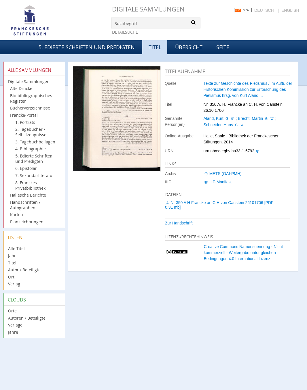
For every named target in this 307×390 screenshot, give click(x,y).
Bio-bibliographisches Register (31, 98)
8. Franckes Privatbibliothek (30, 185)
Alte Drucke (21, 88)
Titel (12, 263)
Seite (222, 47)
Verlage (15, 325)
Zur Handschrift (179, 223)
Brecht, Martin (250, 118)
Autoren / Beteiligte (27, 318)
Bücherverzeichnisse (30, 108)
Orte (12, 311)
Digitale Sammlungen (148, 9)
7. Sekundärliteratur (34, 175)
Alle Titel (16, 248)
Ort (11, 277)
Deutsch (264, 10)
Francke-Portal (24, 115)
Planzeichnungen (26, 221)
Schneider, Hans (218, 124)
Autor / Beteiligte (24, 269)
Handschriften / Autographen (25, 204)
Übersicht (188, 47)
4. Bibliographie (30, 148)
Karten (16, 214)
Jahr (12, 255)
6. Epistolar (26, 168)
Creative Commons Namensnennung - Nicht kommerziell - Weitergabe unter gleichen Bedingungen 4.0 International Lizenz (243, 252)
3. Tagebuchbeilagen (35, 142)
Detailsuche (125, 32)
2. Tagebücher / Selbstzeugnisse (30, 131)
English (290, 10)
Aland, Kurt (213, 118)
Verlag (14, 284)
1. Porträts (25, 122)
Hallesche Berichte (28, 195)
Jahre (13, 332)
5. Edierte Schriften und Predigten (87, 47)
